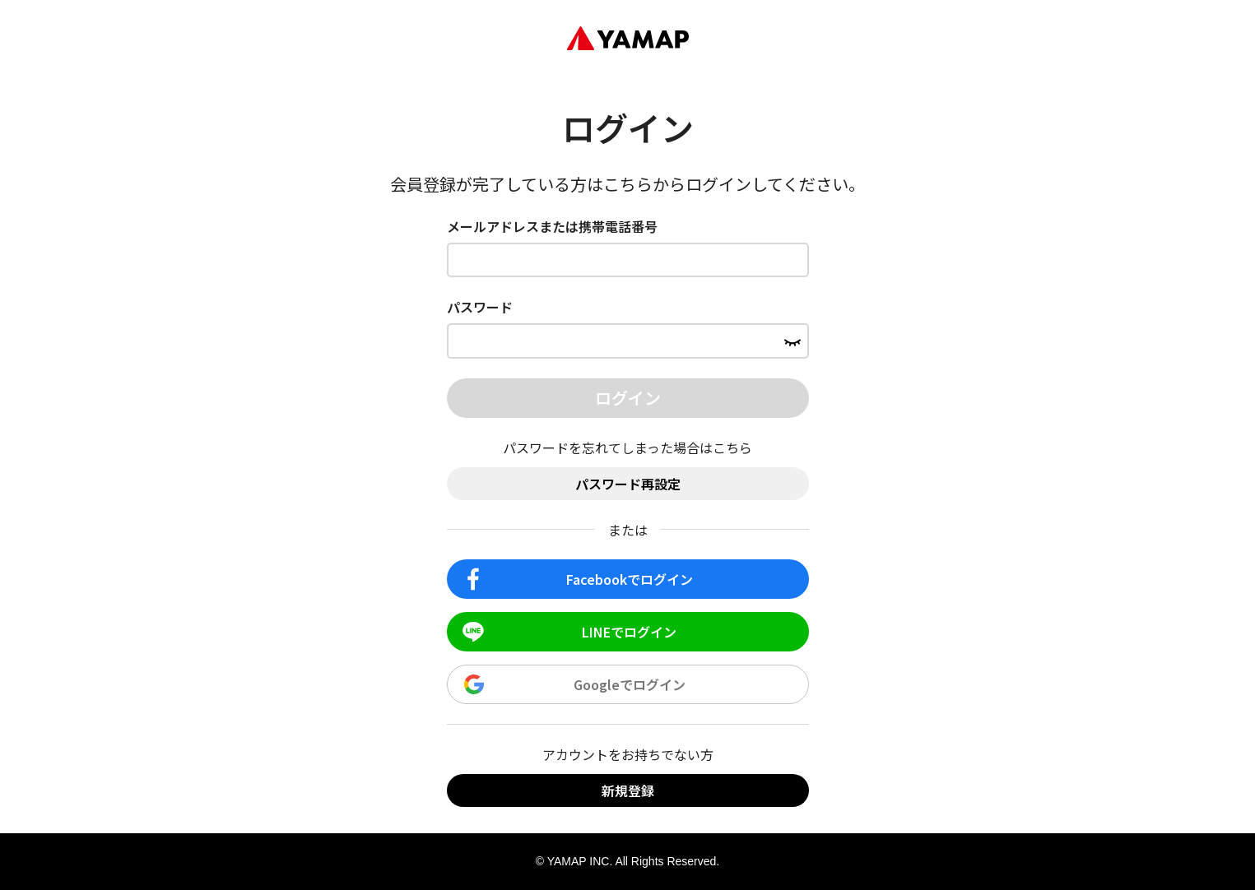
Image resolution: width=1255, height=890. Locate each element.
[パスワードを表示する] (792, 340)
